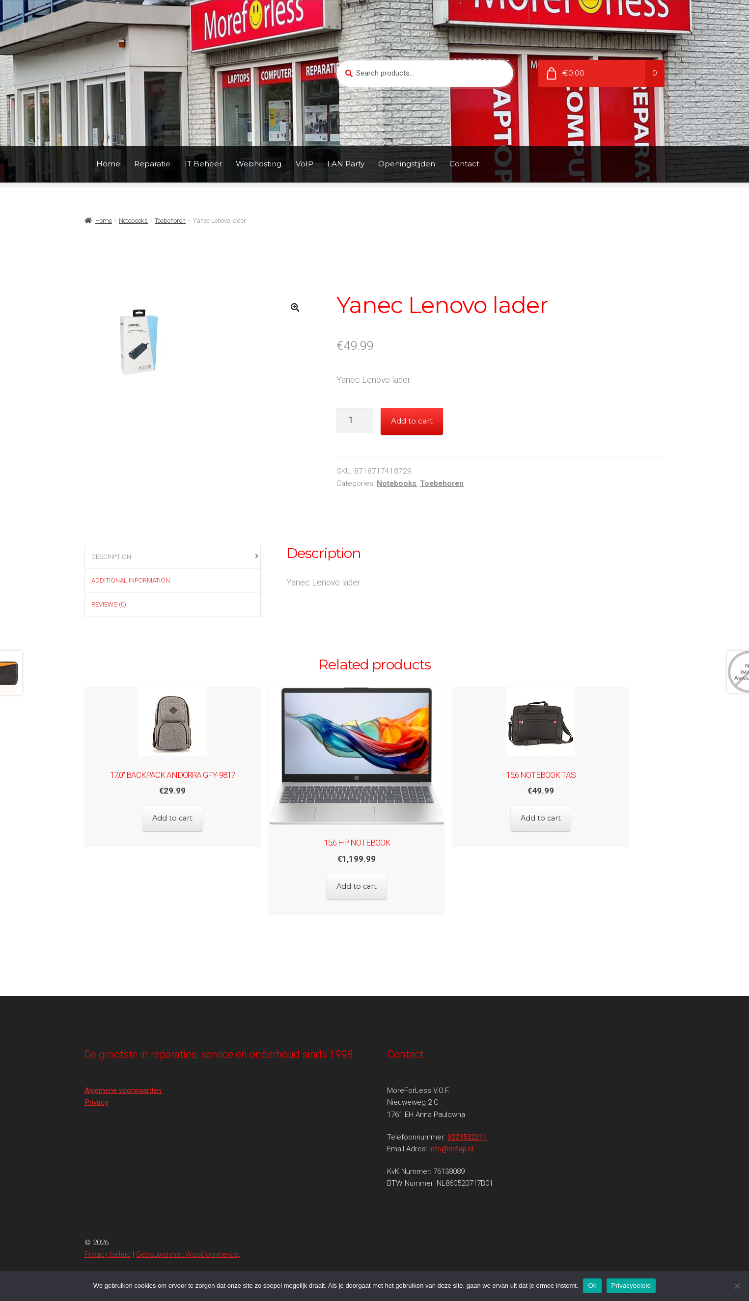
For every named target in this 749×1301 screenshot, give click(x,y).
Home (108, 163)
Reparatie (152, 163)
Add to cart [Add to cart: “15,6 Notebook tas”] (576, 813)
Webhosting (258, 163)
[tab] (173, 557)
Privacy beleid (107, 1243)
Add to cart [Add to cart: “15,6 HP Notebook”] (374, 881)
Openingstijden (406, 163)
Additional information (130, 580)
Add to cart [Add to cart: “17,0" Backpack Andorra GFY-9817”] (173, 813)
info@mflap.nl (451, 1138)
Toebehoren (170, 220)
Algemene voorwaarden (123, 1079)
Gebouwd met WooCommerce (187, 1243)
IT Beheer (203, 163)
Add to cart (412, 420)
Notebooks (133, 220)
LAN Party (345, 163)
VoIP (304, 163)
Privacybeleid (631, 1285)
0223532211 (467, 1126)
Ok (592, 1285)
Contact (464, 163)
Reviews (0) (108, 604)
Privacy (96, 1092)
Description (111, 556)
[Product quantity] (354, 420)
